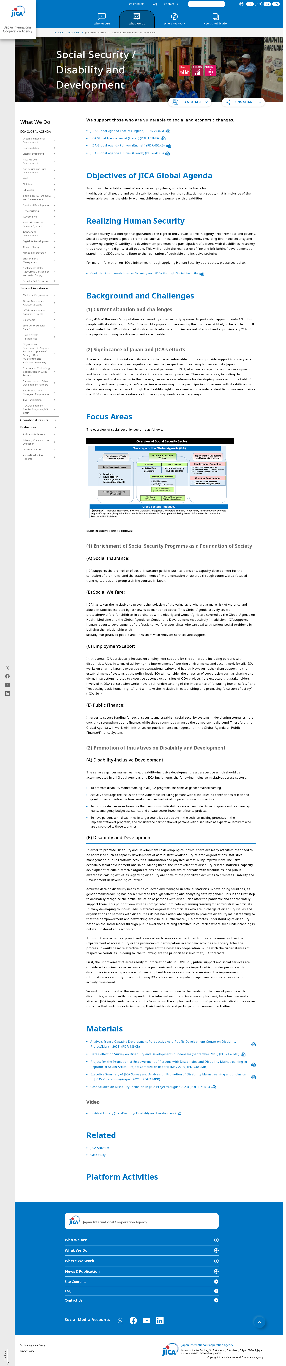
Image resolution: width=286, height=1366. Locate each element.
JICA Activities (100, 1148)
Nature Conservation (34, 253)
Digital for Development (36, 241)
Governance (30, 216)
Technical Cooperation (35, 295)
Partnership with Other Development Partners (35, 382)
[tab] (241, 4)
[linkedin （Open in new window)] (160, 1320)
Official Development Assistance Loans (34, 302)
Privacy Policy (27, 1351)
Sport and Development (36, 205)
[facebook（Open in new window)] (7, 676)
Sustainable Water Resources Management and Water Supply (36, 271)
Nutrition (28, 184)
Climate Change (31, 247)
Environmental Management (31, 260)
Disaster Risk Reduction (36, 281)
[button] (189, 102)
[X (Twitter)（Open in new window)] (7, 668)
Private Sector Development (30, 161)
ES (276, 4)
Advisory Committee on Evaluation (36, 441)
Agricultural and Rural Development (35, 170)
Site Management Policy (32, 1345)
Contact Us (171, 4)
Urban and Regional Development (34, 140)
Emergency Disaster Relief (34, 327)
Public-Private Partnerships (30, 336)
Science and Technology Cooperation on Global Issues (36, 371)
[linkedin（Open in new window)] (7, 693)
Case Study (98, 1155)
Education (28, 190)
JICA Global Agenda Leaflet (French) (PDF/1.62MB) (128, 138)
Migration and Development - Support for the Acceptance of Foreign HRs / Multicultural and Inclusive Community (36, 353)
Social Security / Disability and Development (37, 197)
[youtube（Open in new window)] (7, 685)
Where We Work (79, 1260)
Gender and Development (30, 233)
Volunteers (29, 319)
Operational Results (34, 420)
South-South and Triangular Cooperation (36, 392)
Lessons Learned (32, 449)
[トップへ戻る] (259, 1322)
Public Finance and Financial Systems (33, 224)
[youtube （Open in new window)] (146, 1320)
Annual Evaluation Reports (33, 457)
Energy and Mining (33, 153)
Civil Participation (32, 400)
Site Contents (136, 4)
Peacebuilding (31, 211)
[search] (206, 4)
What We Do (76, 1250)
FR (267, 4)
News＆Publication (82, 1271)
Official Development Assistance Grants (34, 312)
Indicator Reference (34, 434)
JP (250, 4)
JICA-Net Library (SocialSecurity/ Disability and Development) (135, 1113)
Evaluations (28, 427)
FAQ (154, 4)
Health (26, 178)
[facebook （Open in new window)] (133, 1320)
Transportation (31, 148)
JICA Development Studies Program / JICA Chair (35, 409)
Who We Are (76, 1239)
